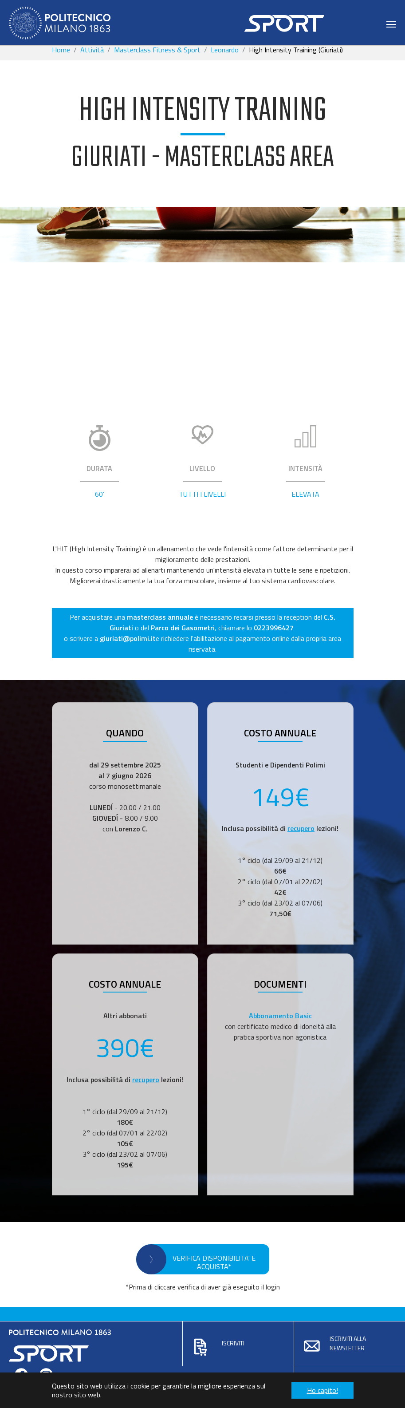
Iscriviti (233, 1343)
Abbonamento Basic (280, 1015)
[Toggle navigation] (391, 24)
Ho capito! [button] (322, 1390)
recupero (301, 828)
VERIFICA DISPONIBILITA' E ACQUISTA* (214, 1262)
